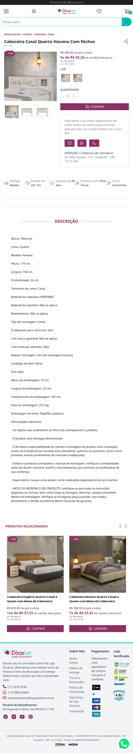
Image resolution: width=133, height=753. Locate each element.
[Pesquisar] (126, 22)
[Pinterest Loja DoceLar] (30, 717)
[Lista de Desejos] (99, 11)
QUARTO (27, 34)
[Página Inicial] (66, 11)
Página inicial (12, 34)
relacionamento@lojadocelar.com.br (28, 698)
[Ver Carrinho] (127, 11)
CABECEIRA (40, 34)
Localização (76, 711)
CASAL (51, 34)
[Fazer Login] (34, 11)
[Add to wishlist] (61, 538)
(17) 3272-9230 (15, 687)
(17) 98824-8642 (16, 692)
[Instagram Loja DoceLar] (14, 717)
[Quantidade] (69, 96)
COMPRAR (94, 107)
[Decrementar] (63, 96)
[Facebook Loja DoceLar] (5, 717)
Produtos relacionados (27, 526)
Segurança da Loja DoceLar (76, 701)
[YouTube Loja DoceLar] (22, 717)
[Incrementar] (74, 96)
